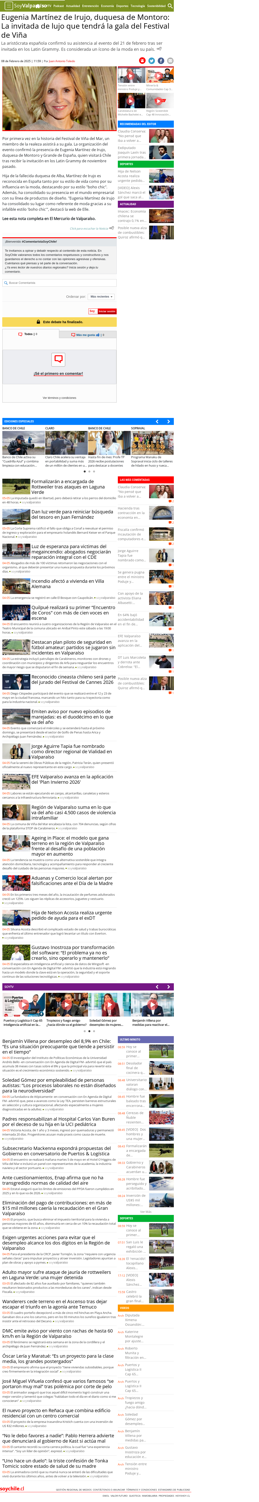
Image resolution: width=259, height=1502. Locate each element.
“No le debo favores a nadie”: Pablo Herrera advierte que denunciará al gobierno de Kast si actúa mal (58, 1438)
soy (31, 502)
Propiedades (167, 1495)
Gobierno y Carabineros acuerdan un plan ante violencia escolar (136, 1174)
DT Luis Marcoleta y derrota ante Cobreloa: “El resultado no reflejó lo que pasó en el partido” (132, 669)
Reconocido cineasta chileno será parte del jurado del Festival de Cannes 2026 (74, 679)
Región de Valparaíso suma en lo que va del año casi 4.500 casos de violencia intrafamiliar (74, 812)
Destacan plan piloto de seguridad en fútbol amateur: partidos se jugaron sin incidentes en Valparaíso (74, 647)
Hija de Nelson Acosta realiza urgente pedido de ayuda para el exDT (131, 180)
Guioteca (135, 1495)
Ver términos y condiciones (59, 398)
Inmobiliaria (150, 1495)
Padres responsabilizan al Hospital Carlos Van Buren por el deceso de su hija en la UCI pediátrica (58, 1121)
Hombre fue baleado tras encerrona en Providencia (136, 1105)
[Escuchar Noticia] (159, 48)
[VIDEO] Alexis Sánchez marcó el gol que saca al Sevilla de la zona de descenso (131, 197)
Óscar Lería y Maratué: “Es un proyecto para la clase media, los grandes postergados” (58, 1358)
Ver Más (145, 1212)
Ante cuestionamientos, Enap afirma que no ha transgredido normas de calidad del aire (52, 1180)
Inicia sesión (77, 267)
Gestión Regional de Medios (74, 1489)
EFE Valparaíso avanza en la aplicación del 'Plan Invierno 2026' (72, 779)
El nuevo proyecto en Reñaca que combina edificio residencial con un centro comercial (56, 1413)
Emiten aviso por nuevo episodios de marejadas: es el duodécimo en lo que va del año (72, 716)
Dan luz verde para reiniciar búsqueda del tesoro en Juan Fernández (72, 514)
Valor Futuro (120, 1495)
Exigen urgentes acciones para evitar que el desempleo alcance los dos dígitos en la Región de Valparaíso (56, 1242)
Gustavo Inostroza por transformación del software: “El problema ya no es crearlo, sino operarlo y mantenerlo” (73, 952)
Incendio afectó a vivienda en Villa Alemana (68, 584)
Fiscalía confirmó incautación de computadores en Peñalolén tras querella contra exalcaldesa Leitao (132, 541)
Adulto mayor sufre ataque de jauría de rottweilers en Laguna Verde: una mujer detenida (56, 1275)
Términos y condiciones (142, 1489)
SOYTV (9, 987)
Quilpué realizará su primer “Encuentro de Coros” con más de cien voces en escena (73, 612)
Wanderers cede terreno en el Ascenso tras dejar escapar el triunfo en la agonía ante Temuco (54, 1304)
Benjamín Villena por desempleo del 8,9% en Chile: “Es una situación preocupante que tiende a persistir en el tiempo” (58, 1046)
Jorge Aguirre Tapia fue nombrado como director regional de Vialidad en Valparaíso (72, 751)
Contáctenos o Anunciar (109, 1489)
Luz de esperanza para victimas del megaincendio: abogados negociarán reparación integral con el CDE (71, 551)
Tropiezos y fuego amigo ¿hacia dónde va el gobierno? (135, 1407)
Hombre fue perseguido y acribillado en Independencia (138, 1188)
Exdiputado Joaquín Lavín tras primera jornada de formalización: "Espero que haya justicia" (132, 159)
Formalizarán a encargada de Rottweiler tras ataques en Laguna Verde (68, 486)
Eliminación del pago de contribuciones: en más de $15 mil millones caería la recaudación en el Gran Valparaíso (57, 1208)
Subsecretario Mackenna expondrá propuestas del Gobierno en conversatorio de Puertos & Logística (56, 1151)
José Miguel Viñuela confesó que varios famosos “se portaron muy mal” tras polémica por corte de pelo (58, 1384)
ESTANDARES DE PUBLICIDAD (174, 1489)
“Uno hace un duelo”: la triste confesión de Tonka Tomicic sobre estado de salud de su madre (55, 1463)
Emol (107, 1495)
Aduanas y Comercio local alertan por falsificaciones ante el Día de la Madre (72, 880)
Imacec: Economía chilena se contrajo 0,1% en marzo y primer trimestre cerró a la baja (132, 223)
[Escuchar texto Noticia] (111, 228)
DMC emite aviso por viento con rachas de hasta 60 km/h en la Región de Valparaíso (57, 1333)
